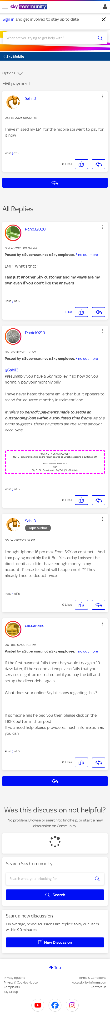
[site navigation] (5, 7)
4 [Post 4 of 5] (13, 593)
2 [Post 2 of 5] (12, 301)
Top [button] (57, 967)
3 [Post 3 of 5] (12, 489)
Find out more (86, 255)
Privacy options (14, 977)
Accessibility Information (89, 982)
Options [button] (8, 73)
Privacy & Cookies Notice (21, 982)
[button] (102, 96)
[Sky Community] (29, 7)
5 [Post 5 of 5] (12, 751)
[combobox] (50, 38)
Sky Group (11, 992)
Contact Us (98, 987)
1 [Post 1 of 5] (12, 153)
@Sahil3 (12, 370)
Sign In (104, 7)
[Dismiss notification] (104, 19)
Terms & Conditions (92, 977)
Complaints (12, 987)
